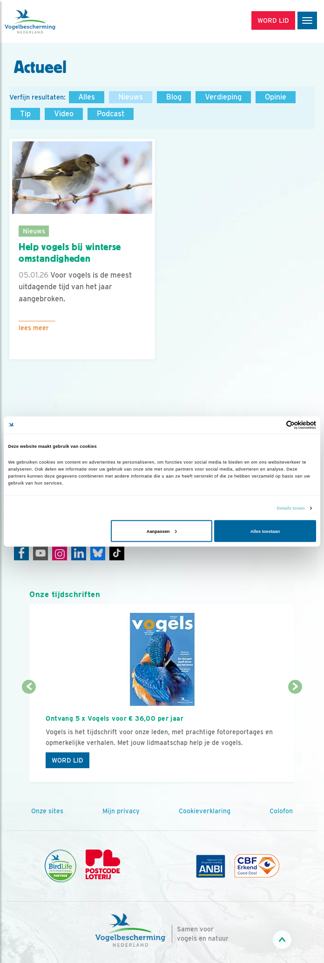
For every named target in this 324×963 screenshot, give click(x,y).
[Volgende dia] (295, 735)
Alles (86, 97)
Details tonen (291, 508)
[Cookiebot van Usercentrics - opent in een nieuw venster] (275, 424)
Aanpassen (162, 531)
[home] (46, 21)
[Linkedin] (78, 552)
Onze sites (47, 811)
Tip (25, 113)
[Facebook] (21, 552)
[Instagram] (59, 552)
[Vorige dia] (28, 735)
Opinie (275, 97)
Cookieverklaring (204, 811)
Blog (174, 97)
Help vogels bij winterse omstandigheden (70, 252)
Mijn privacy (121, 811)
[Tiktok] (116, 552)
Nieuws (130, 97)
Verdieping (223, 97)
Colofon (281, 811)
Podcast (110, 113)
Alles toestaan (265, 531)
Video (64, 113)
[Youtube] (40, 552)
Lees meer (34, 328)
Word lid (67, 760)
